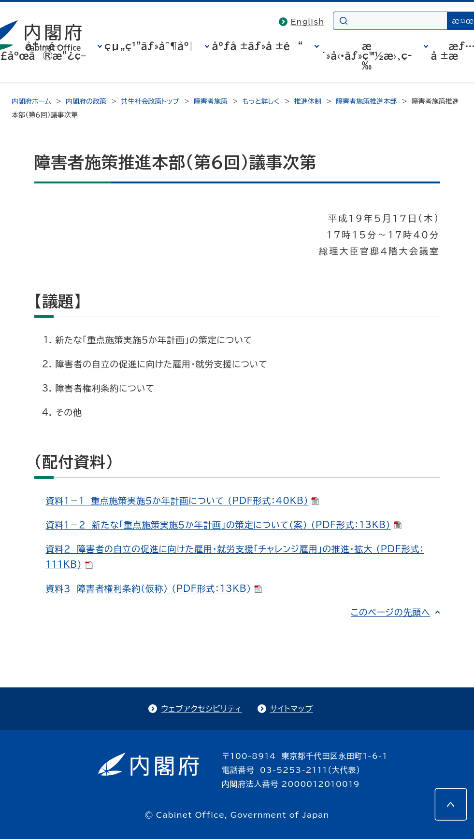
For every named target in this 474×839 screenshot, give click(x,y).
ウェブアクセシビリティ (201, 709)
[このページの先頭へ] (450, 804)
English (307, 22)
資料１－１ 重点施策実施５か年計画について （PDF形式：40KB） (182, 500)
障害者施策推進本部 (366, 101)
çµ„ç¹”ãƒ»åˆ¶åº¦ (148, 46)
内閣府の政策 (86, 101)
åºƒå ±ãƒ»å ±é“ (257, 46)
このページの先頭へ (391, 612)
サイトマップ (291, 709)
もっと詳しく (261, 101)
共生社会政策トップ (150, 101)
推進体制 (307, 101)
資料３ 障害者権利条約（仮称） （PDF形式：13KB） (154, 588)
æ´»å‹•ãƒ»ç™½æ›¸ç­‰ (366, 55)
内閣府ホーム (31, 101)
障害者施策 (211, 101)
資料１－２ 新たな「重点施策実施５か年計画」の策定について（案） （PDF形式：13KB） (224, 524)
